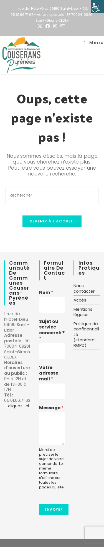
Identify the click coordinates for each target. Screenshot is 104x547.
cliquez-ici (18, 406)
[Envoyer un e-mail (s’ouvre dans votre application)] (63, 26)
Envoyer (54, 509)
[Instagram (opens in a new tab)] (55, 26)
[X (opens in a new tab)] (41, 26)
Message (51, 408)
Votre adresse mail (48, 373)
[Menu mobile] (94, 43)
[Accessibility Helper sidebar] (97, 6)
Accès (79, 300)
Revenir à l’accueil (52, 221)
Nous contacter (84, 288)
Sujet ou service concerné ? (52, 330)
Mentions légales (82, 312)
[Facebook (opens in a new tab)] (48, 26)
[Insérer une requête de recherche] (52, 195)
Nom (46, 293)
